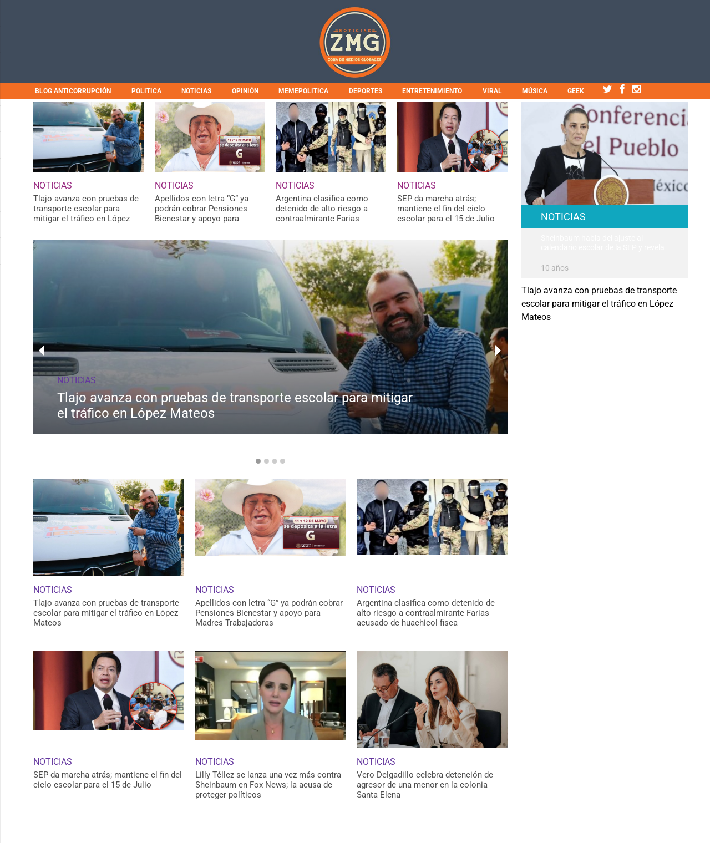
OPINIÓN (245, 91)
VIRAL (492, 91)
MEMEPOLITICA (303, 91)
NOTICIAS (196, 91)
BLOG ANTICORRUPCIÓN (73, 91)
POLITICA (146, 91)
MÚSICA (534, 91)
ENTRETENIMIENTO (432, 91)
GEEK (575, 91)
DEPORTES (365, 91)
